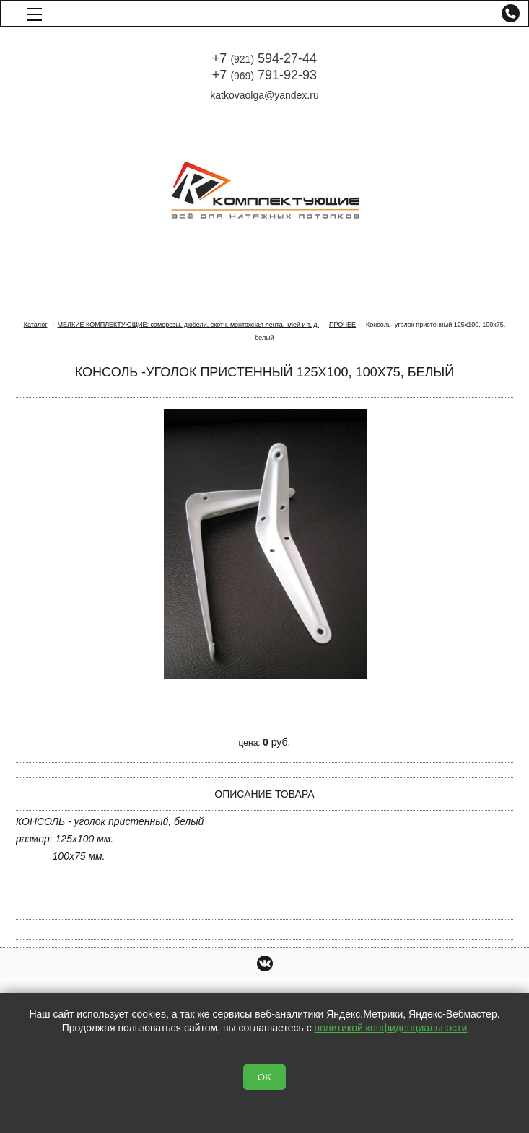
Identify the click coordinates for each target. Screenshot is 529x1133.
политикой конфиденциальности (391, 1027)
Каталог (36, 324)
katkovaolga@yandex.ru (264, 95)
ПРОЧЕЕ (342, 324)
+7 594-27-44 (264, 58)
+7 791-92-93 (264, 75)
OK (264, 1077)
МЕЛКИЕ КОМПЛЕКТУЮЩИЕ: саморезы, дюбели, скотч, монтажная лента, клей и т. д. (187, 324)
